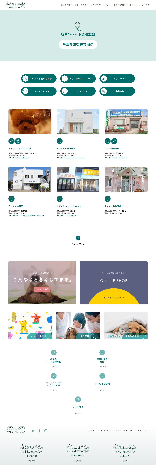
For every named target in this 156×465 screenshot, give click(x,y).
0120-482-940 (124, 422)
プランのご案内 (81, 5)
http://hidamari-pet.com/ (68, 215)
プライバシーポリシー (103, 384)
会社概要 (88, 384)
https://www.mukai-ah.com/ (118, 158)
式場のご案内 (66, 5)
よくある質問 (119, 5)
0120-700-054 (78, 422)
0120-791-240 (32, 422)
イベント (107, 5)
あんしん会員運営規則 (123, 384)
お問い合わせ (133, 5)
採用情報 (146, 5)
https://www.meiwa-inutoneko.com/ (72, 158)
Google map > (31, 435)
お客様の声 (96, 5)
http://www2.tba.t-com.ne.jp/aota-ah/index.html (29, 215)
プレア (147, 384)
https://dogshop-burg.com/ (21, 158)
